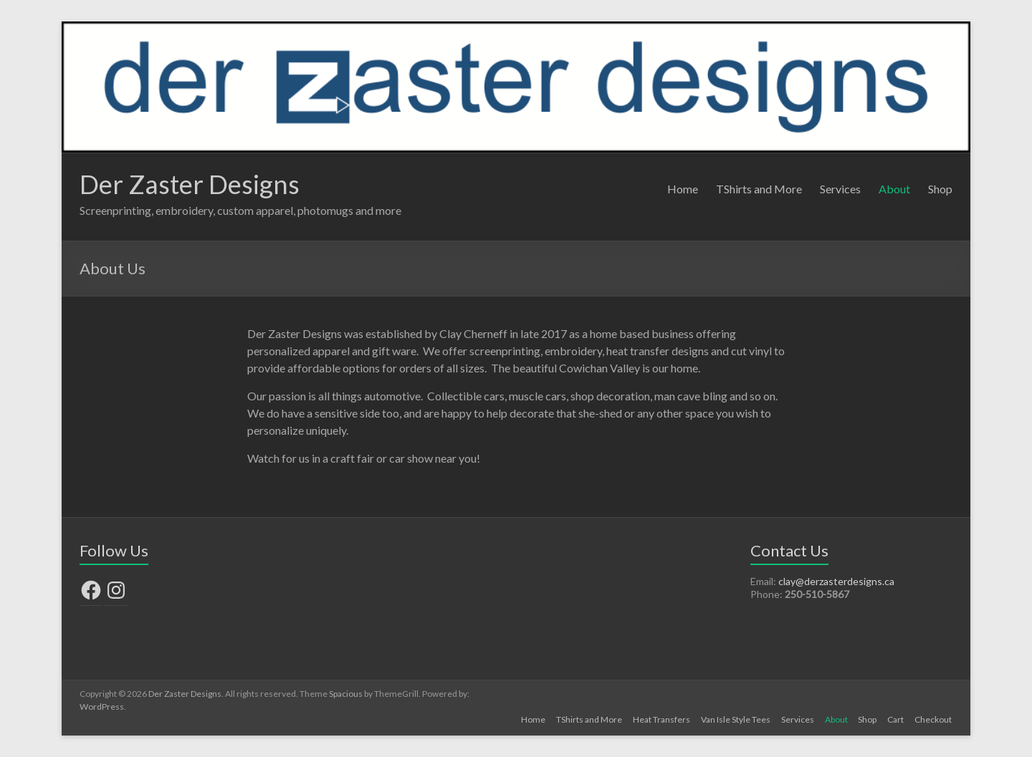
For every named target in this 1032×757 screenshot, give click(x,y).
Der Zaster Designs (190, 184)
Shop (940, 189)
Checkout (933, 719)
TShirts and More (759, 189)
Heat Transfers (657, 719)
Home (682, 189)
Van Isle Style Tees (732, 719)
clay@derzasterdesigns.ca (836, 581)
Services (840, 189)
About (894, 189)
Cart (895, 719)
